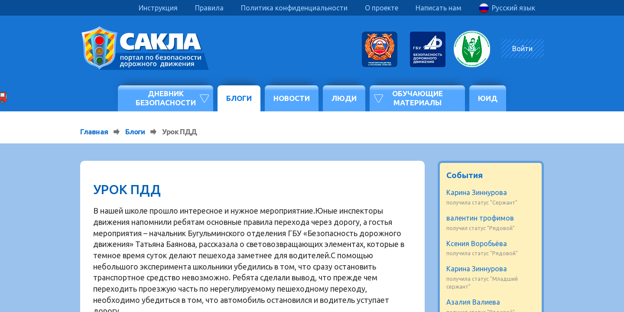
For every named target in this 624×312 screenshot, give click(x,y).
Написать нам (439, 8)
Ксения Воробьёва (476, 243)
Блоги (239, 98)
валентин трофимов (480, 218)
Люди (344, 98)
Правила (209, 8)
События (464, 175)
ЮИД (487, 98)
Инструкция (158, 8)
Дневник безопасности (166, 97)
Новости (291, 98)
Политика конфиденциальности (294, 8)
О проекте (381, 8)
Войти (522, 48)
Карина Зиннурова (476, 192)
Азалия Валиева (473, 302)
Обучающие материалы (417, 97)
